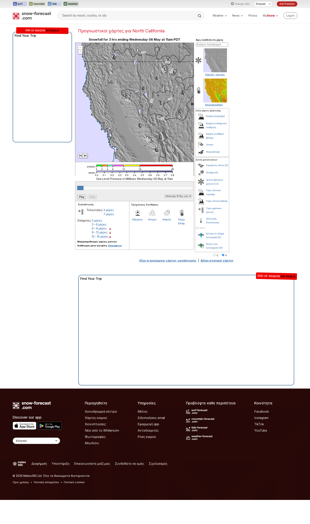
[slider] (80, 188)
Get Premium (287, 3)
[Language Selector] (263, 4)
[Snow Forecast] (32, 16)
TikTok (259, 424)
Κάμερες (137, 219)
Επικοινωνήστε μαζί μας (92, 464)
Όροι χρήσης (21, 482)
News (237, 15)
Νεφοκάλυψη (213, 151)
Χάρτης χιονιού (215, 74)
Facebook (261, 411)
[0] (226, 165)
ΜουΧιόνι (92, 443)
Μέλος (143, 411)
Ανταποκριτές (148, 430)
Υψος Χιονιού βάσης (217, 200)
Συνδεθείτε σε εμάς (129, 464)
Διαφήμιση (39, 464)
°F (226, 255)
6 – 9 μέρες (99, 228)
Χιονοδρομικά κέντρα (101, 411)
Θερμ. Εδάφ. (181, 221)
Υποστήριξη (60, 464)
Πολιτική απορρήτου (46, 482)
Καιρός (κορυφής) (215, 116)
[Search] (199, 15)
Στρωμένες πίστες (215, 165)
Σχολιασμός (158, 464)
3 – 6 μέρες (99, 224)
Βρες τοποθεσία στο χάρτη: (209, 40)
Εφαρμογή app (148, 424)
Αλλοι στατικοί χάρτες (217, 260)
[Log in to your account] (290, 15)
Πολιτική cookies (74, 482)
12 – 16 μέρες (100, 236)
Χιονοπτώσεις (95, 424)
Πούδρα (210, 172)
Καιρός (167, 219)
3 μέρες (108, 210)
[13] (216, 183)
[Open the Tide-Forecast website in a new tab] (54, 4)
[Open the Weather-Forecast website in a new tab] (71, 4)
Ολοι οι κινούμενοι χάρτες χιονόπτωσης (168, 260)
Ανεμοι (152, 219)
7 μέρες (108, 214)
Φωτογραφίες (95, 437)
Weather (220, 15)
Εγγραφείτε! (115, 245)
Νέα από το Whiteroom (102, 430)
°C (217, 255)
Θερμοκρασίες (214, 104)
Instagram (261, 418)
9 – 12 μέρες (100, 232)
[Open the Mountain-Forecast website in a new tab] (37, 4)
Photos (252, 15)
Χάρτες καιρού (96, 418)
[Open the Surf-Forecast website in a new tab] (20, 4)
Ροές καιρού (147, 437)
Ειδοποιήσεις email (151, 418)
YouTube (260, 430)
